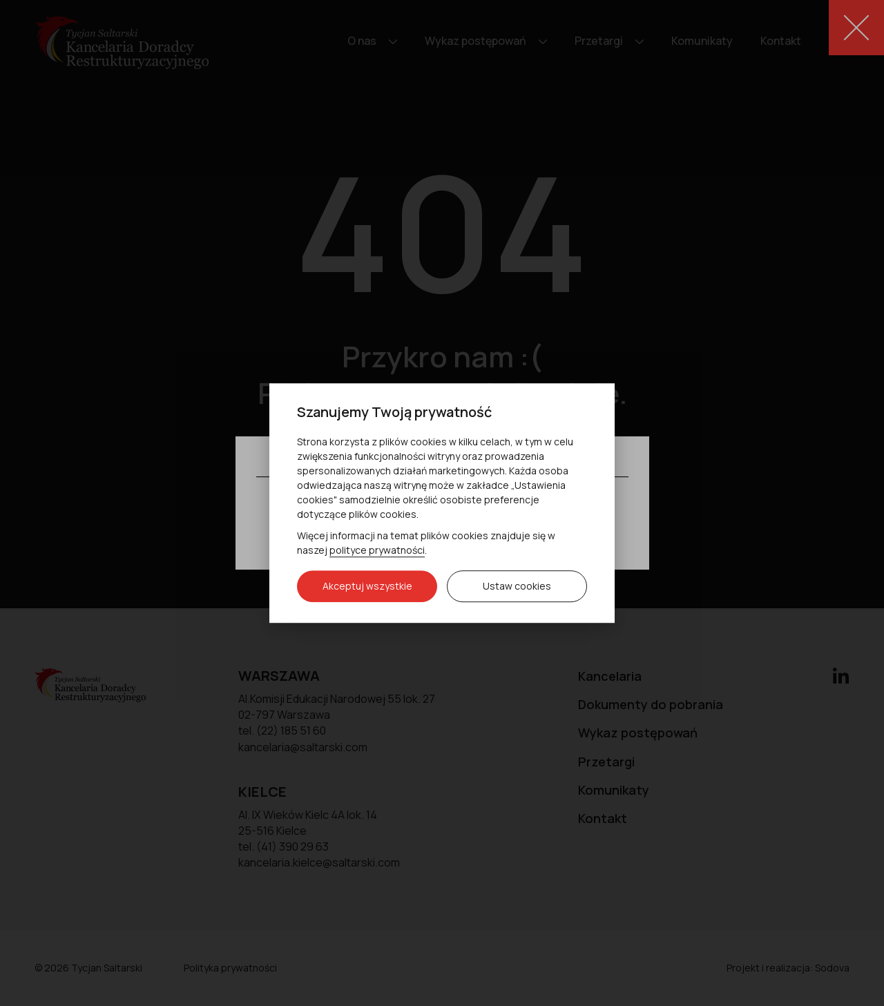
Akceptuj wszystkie (367, 585)
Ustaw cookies (517, 585)
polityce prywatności (377, 550)
